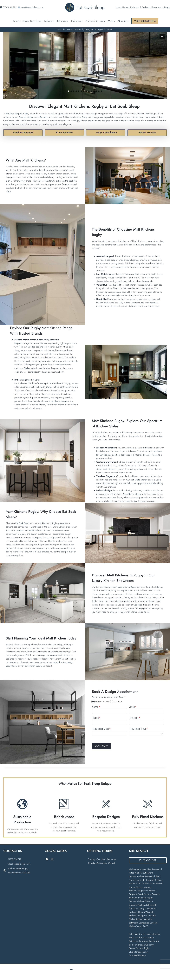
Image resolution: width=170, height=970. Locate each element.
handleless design (59, 401)
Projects (16, 21)
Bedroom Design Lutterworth (142, 915)
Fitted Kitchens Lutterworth (141, 872)
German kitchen (26, 117)
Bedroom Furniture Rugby (141, 897)
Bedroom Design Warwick (141, 912)
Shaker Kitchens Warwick (140, 919)
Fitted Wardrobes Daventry (141, 937)
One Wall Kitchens (137, 955)
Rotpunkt (44, 117)
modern (21, 530)
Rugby (133, 587)
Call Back (116, 701)
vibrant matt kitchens (105, 469)
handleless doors (61, 364)
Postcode (134, 718)
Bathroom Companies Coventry (143, 922)
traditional (33, 530)
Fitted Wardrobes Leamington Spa (144, 934)
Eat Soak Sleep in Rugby (16, 113)
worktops (138, 604)
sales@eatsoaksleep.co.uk (19, 863)
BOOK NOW (101, 745)
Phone (96, 718)
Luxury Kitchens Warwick (140, 887)
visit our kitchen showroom (33, 665)
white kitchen (141, 479)
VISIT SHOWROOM (145, 21)
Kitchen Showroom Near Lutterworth (145, 869)
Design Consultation (32, 21)
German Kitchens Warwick (141, 901)
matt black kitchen (133, 494)
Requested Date (101, 729)
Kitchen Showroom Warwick (150, 883)
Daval (84, 117)
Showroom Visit (100, 701)
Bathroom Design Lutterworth (142, 908)
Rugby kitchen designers (46, 537)
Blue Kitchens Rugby (138, 951)
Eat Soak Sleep (22, 523)
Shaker (27, 368)
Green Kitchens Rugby (139, 948)
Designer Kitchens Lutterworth (142, 905)
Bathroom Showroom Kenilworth (144, 941)
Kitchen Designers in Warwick (143, 890)
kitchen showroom (118, 587)
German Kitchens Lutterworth (142, 876)
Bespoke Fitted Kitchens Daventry (144, 894)
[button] (162, 36)
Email (132, 707)
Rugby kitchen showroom (86, 120)
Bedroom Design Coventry (141, 944)
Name (96, 707)
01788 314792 (14, 859)
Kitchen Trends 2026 (138, 926)
